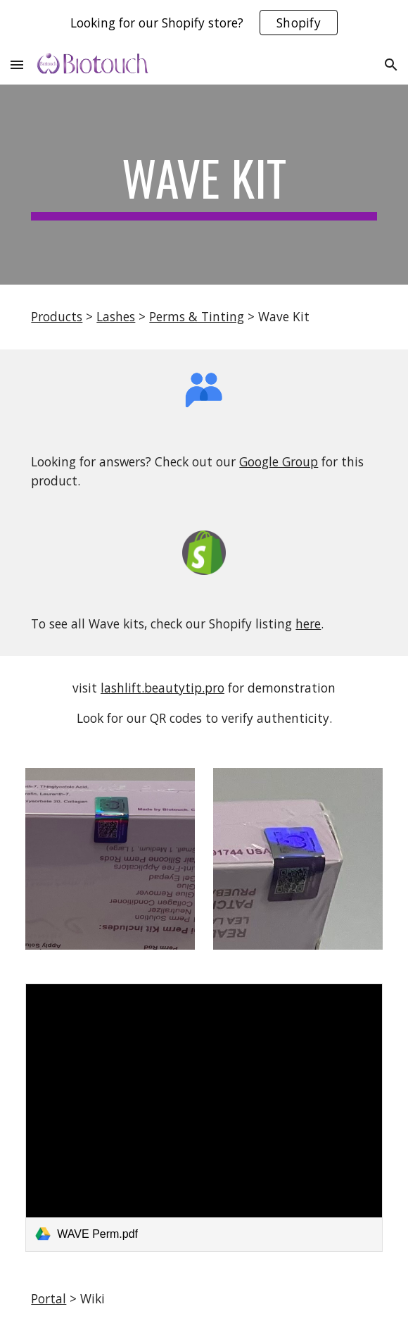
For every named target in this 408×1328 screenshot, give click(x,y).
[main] (203, 184)
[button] (17, 64)
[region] (204, 22)
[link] (203, 1117)
